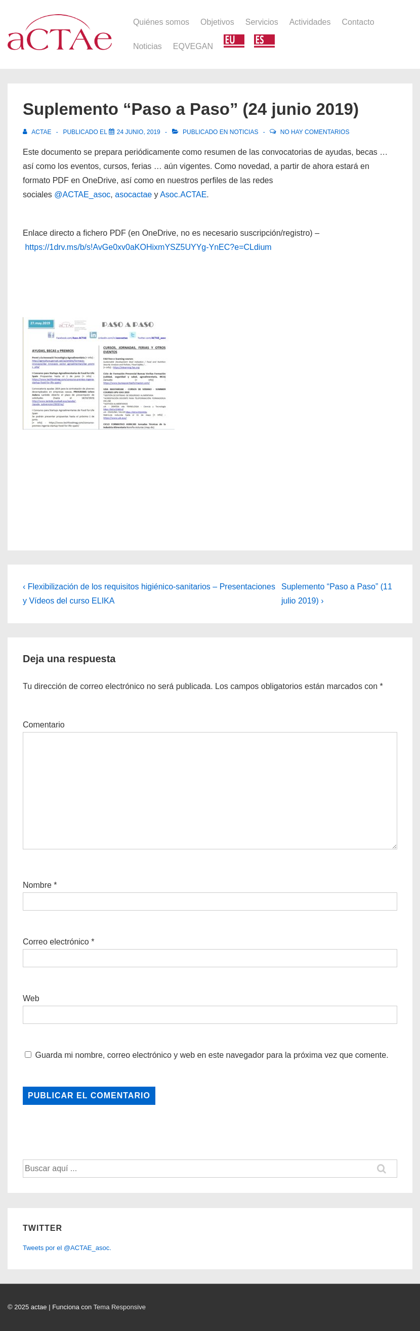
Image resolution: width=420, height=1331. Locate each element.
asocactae (133, 194)
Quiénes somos (161, 22)
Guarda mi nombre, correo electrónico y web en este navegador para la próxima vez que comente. (211, 1055)
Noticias (147, 46)
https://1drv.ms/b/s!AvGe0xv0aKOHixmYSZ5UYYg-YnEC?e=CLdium (148, 247)
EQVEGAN (193, 46)
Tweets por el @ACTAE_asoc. (67, 1248)
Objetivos (217, 22)
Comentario (44, 724)
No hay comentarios (315, 132)
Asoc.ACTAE (183, 194)
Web (31, 998)
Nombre (37, 885)
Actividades (310, 22)
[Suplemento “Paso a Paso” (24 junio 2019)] (138, 132)
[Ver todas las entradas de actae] (38, 132)
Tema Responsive (120, 1307)
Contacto (358, 22)
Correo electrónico (56, 941)
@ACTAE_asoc (82, 194)
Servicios (261, 22)
